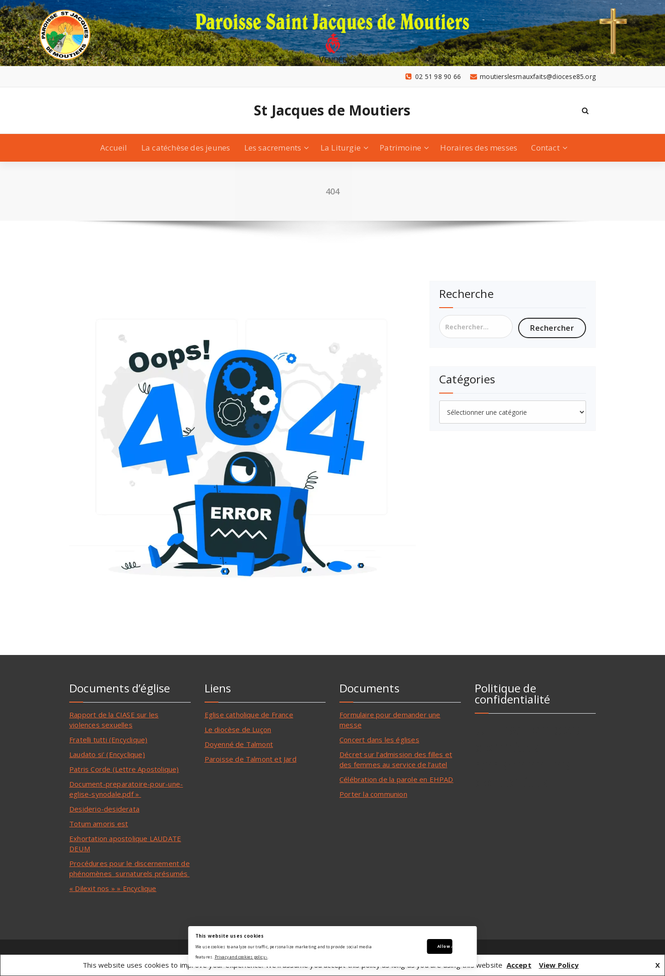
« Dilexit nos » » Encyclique (113, 888)
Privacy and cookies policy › (241, 956)
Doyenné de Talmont (239, 744)
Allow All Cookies (445, 946)
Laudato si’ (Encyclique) (107, 754)
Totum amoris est (98, 823)
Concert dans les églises (379, 739)
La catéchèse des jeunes (185, 147)
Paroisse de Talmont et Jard (250, 759)
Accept (519, 965)
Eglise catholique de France (249, 714)
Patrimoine (400, 147)
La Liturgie (340, 147)
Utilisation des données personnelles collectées (527, 755)
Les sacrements (273, 147)
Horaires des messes (478, 147)
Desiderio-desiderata (104, 808)
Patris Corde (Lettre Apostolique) (124, 769)
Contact (545, 147)
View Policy (559, 965)
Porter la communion (373, 794)
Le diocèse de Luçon (238, 729)
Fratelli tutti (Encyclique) (108, 739)
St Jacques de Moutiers (332, 110)
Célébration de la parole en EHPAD (396, 779)
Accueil (113, 147)
